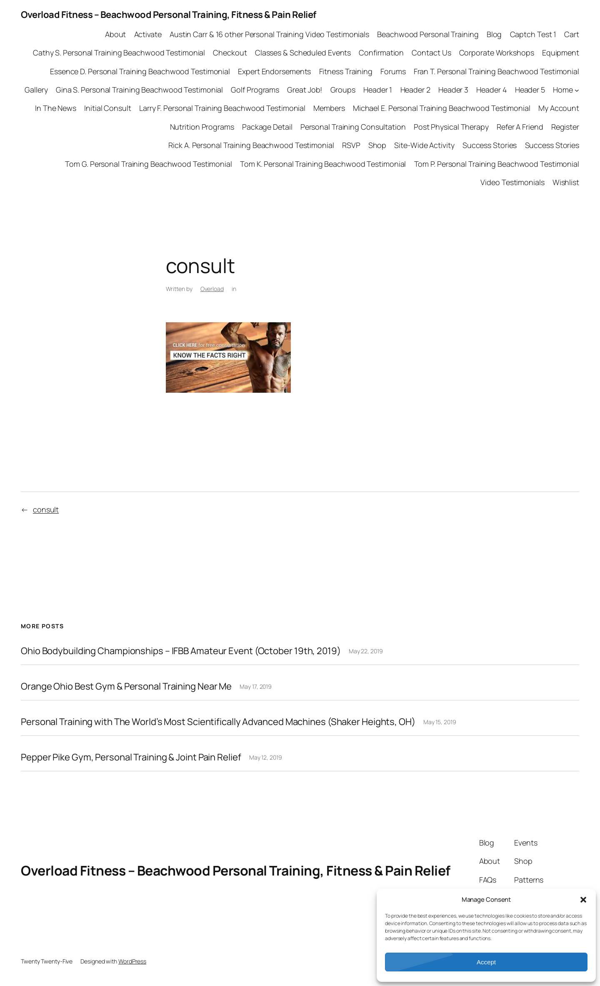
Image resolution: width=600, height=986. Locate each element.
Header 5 (530, 90)
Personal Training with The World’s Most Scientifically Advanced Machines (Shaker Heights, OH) (218, 722)
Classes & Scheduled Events (303, 53)
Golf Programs (255, 90)
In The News (55, 108)
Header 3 (453, 90)
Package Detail (267, 127)
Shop (377, 145)
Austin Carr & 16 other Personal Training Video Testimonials (269, 34)
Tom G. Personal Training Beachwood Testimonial (148, 164)
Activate (148, 34)
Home (563, 90)
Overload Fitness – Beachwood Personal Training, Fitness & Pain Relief (168, 14)
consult (46, 509)
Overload (212, 289)
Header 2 (415, 90)
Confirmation (381, 53)
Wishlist (565, 182)
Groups (342, 90)
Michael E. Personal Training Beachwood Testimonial (441, 108)
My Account (558, 108)
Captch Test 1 (533, 34)
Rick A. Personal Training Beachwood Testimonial (251, 145)
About (115, 34)
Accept (486, 962)
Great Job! (304, 90)
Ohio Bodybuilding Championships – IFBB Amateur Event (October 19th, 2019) (181, 651)
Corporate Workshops (496, 53)
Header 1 (377, 90)
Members (329, 108)
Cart (571, 34)
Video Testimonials (512, 182)
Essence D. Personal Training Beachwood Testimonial (140, 71)
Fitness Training (345, 71)
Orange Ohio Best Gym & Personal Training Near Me (126, 686)
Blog (494, 34)
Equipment (560, 53)
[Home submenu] (577, 90)
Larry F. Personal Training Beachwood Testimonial (222, 108)
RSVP (351, 145)
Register (565, 127)
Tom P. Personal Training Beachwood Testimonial (496, 164)
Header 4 (491, 90)
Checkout (230, 53)
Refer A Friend (520, 127)
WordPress (132, 961)
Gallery (36, 90)
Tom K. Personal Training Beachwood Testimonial (323, 164)
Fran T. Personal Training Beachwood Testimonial (496, 71)
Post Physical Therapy (451, 127)
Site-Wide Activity (424, 145)
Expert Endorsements (274, 71)
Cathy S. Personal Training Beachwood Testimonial (119, 53)
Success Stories (489, 145)
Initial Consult (107, 108)
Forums (392, 71)
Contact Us (431, 53)
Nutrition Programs (202, 127)
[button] (583, 900)
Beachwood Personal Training (427, 34)
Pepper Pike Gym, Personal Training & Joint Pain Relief (131, 757)
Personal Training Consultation (353, 127)
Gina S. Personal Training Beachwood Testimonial (139, 90)
